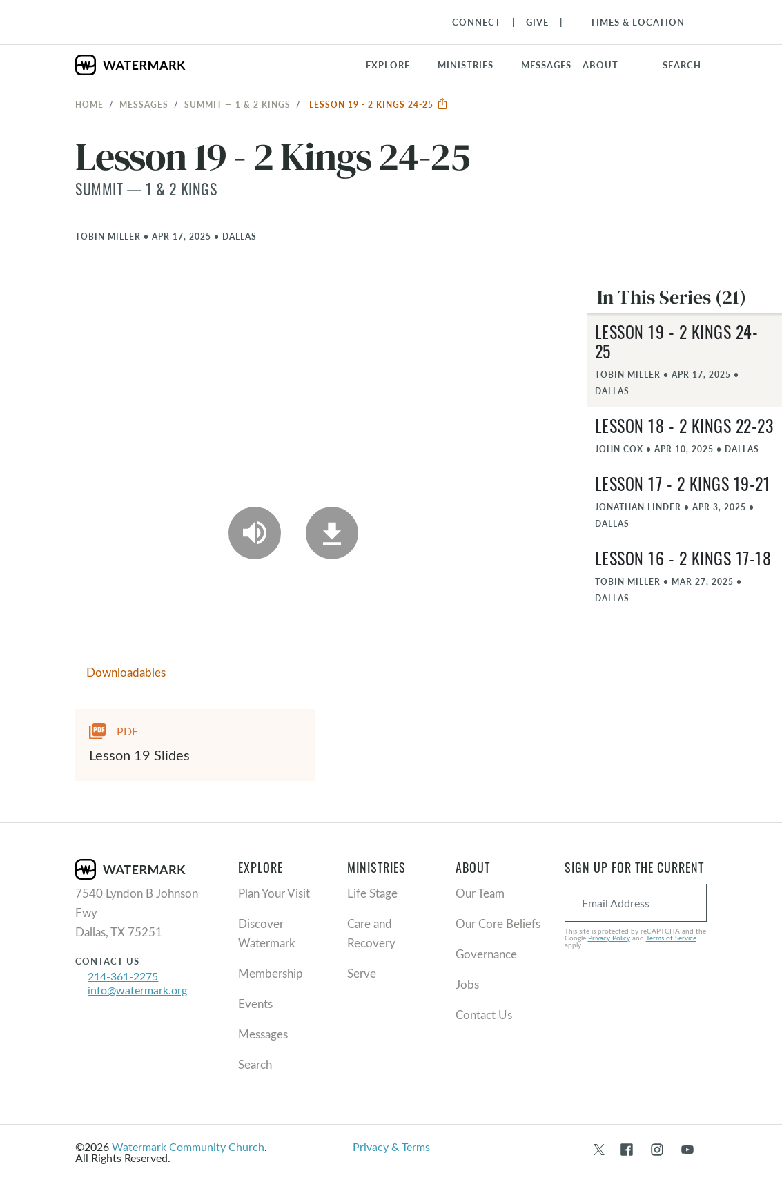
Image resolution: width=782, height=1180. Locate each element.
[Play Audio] (254, 533)
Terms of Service (671, 937)
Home (89, 104)
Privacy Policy (609, 937)
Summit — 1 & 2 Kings (237, 104)
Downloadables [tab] (126, 672)
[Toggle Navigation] (630, 22)
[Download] (332, 533)
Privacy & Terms (391, 1146)
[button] (474, 65)
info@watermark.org (137, 990)
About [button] (600, 65)
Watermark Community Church (188, 1146)
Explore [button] (388, 65)
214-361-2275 (123, 976)
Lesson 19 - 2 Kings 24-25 (379, 104)
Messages (143, 104)
